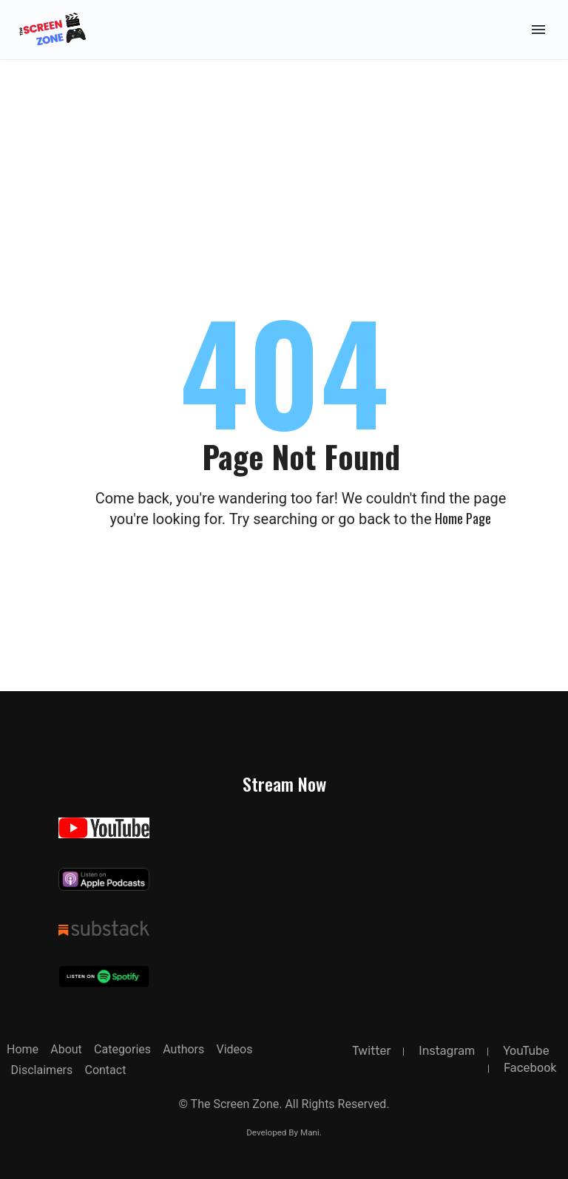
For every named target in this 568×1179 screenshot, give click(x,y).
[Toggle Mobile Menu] (538, 29)
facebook (530, 1068)
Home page (463, 518)
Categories (122, 1049)
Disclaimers (42, 1070)
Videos (234, 1049)
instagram (447, 1051)
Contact (105, 1070)
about (66, 1049)
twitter (371, 1051)
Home (22, 1049)
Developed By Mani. (284, 1132)
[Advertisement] (284, 110)
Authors (183, 1049)
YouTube (526, 1051)
